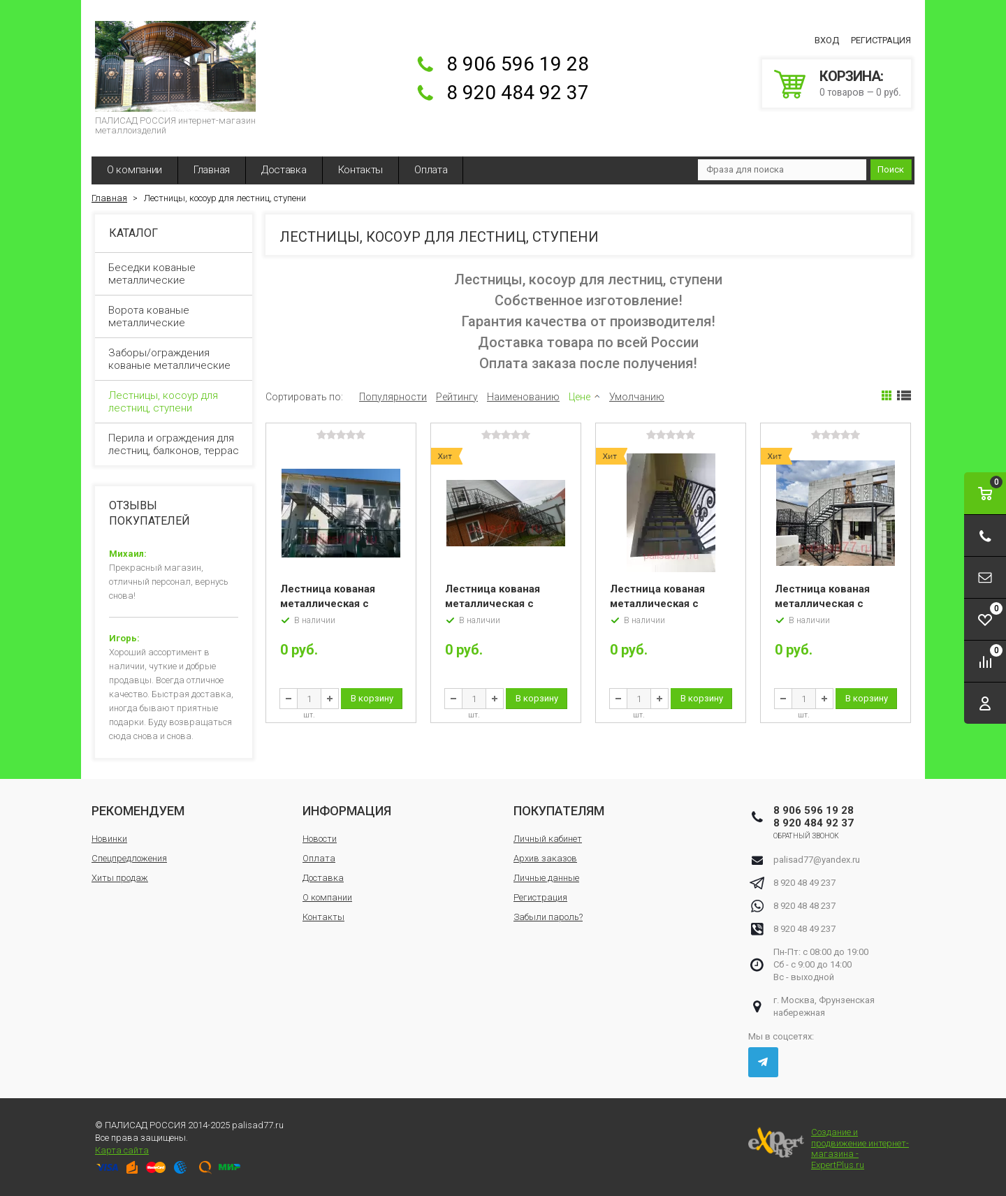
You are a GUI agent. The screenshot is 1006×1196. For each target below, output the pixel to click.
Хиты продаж (120, 878)
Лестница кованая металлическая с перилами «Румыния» (831, 604)
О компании (134, 169)
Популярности (393, 396)
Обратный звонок (806, 836)
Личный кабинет (547, 838)
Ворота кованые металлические (174, 316)
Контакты (361, 169)
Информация (346, 810)
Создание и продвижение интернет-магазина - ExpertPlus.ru (828, 1148)
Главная (212, 169)
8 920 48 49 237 (804, 882)
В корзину (372, 698)
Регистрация (881, 40)
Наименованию (523, 396)
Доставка (284, 169)
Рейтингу (457, 396)
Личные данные (546, 878)
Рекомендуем (138, 810)
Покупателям (558, 810)
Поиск (890, 169)
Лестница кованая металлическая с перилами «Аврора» (496, 604)
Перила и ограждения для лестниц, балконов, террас (174, 444)
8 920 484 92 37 (517, 92)
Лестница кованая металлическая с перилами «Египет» (660, 604)
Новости (319, 838)
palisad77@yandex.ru (816, 859)
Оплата (430, 169)
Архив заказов (545, 858)
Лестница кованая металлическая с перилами (327, 604)
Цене (579, 396)
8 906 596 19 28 (517, 63)
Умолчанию (636, 396)
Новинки (109, 838)
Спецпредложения (129, 858)
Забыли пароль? (548, 917)
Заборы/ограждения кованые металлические (174, 359)
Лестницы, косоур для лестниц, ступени (174, 401)
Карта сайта (122, 1150)
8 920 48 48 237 (804, 905)
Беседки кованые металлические (174, 273)
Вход (827, 40)
